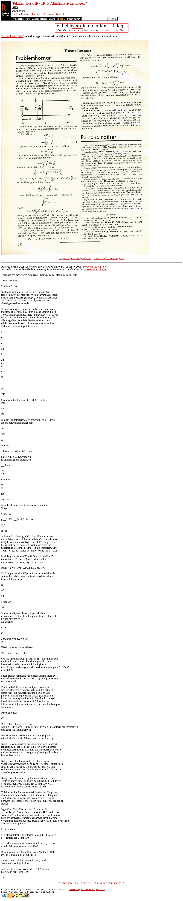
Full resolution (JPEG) (12, 36)
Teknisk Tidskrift (25, 3)
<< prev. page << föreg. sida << (75, 258)
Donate (63, 19)
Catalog (36, 19)
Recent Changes (49, 19)
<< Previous (48, 14)
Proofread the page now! (95, 266)
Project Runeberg (21, 19)
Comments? (74, 19)
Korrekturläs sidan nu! (95, 269)
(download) (74, 890)
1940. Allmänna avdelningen (63, 3)
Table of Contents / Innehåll (26, 14)
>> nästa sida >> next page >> (109, 258)
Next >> (60, 14)
